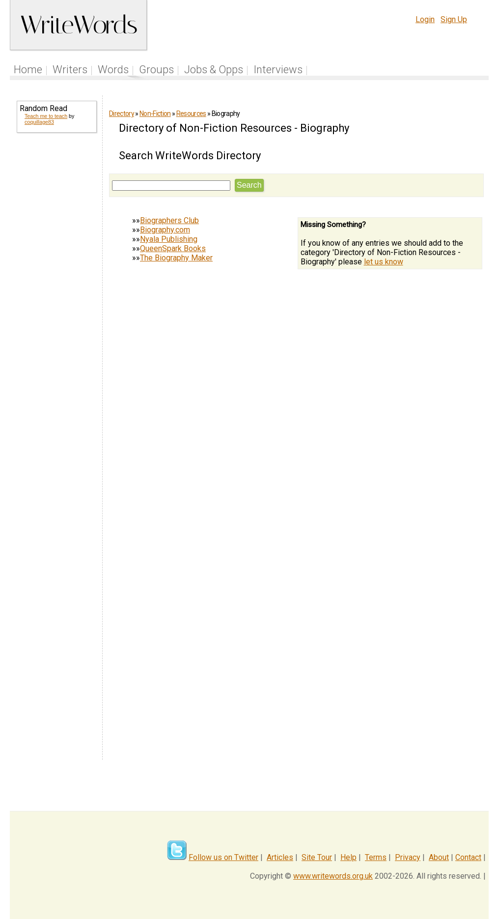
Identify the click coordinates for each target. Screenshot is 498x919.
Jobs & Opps (213, 69)
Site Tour (317, 857)
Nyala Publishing (168, 239)
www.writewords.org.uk (333, 876)
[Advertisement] (56, 298)
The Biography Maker (176, 257)
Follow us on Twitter (223, 857)
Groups (156, 69)
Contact (468, 857)
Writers (70, 69)
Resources (191, 113)
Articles (280, 857)
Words (113, 69)
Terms (376, 857)
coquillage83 (39, 122)
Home (28, 69)
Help (348, 857)
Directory (121, 113)
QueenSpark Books (173, 248)
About (439, 857)
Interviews (278, 69)
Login (425, 19)
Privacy (407, 857)
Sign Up (454, 19)
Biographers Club (169, 220)
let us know (383, 261)
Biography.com (165, 229)
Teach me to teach (46, 116)
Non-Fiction (155, 113)
